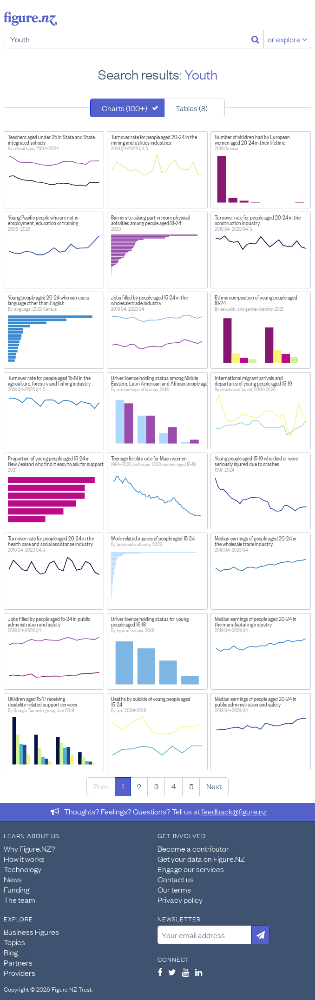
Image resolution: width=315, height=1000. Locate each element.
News (13, 879)
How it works (24, 858)
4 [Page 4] (173, 786)
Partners (18, 962)
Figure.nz (30, 19)
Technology (22, 869)
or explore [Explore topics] (288, 39)
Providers (19, 972)
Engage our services (191, 869)
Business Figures (31, 932)
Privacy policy (180, 899)
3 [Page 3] (156, 786)
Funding (16, 889)
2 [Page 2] (139, 786)
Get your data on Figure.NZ (201, 858)
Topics (14, 942)
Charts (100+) (124, 108)
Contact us (176, 879)
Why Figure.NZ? (29, 848)
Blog (11, 952)
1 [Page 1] (123, 786)
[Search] (255, 39)
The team (19, 899)
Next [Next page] (214, 786)
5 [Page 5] (191, 786)
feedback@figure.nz (234, 811)
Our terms (174, 889)
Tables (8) (192, 108)
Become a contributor (193, 848)
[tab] (127, 108)
